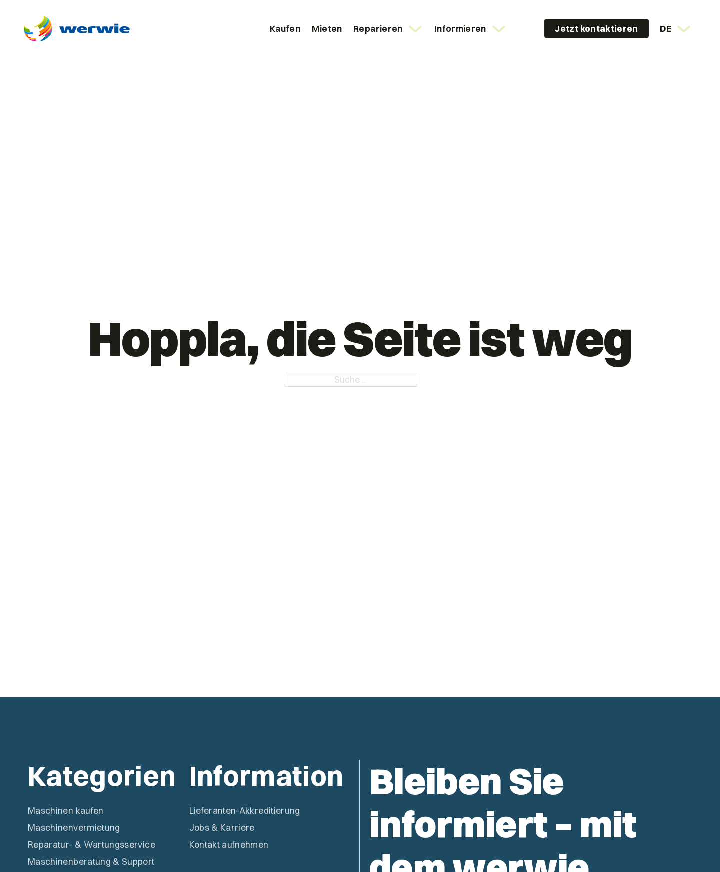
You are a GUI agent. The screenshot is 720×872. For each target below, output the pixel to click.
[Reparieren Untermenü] (416, 29)
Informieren (460, 28)
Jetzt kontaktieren (596, 28)
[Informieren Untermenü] (499, 29)
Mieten (327, 28)
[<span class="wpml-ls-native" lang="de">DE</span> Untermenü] (684, 29)
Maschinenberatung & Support (91, 861)
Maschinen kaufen (66, 810)
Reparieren (378, 28)
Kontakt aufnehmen (229, 844)
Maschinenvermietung (74, 827)
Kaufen (285, 28)
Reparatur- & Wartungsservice (92, 844)
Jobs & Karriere (222, 827)
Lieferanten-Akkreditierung (245, 810)
